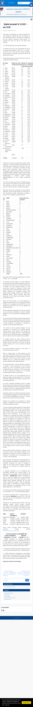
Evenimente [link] (6, 594)
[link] (31, 5)
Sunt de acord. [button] (26, 702)
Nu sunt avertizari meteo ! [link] (9, 586)
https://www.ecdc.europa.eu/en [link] (11, 530)
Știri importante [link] (7, 599)
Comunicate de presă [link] (8, 593)
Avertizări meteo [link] (8, 584)
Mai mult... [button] (7, 704)
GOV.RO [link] (11, 3)
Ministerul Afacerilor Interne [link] (16, 14)
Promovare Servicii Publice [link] (10, 597)
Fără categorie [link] (7, 596)
